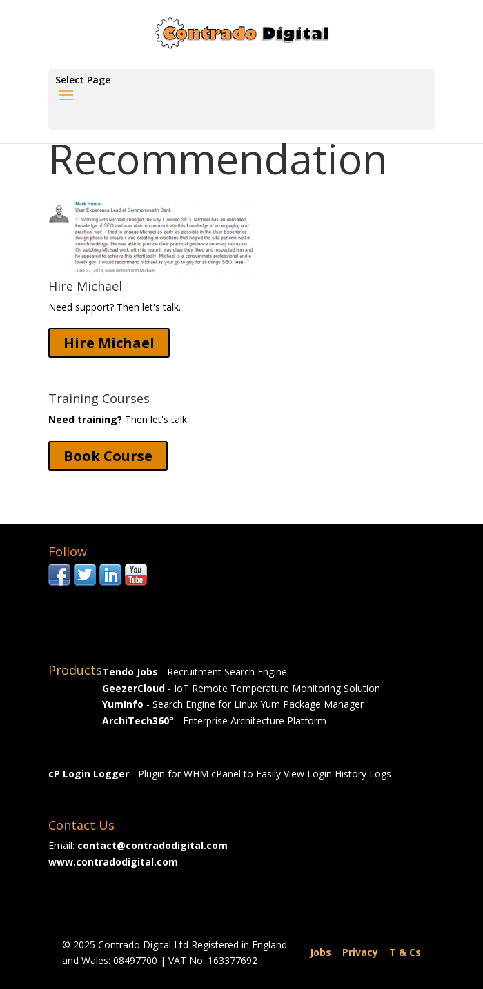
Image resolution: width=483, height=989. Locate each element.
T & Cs (405, 952)
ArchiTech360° (138, 720)
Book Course (107, 456)
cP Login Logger (88, 773)
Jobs (320, 952)
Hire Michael (109, 343)
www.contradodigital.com (113, 861)
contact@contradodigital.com (152, 845)
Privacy (360, 952)
